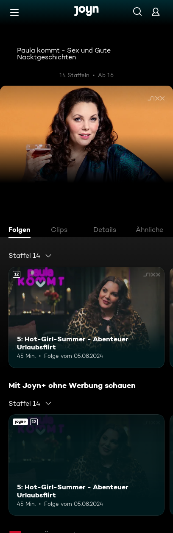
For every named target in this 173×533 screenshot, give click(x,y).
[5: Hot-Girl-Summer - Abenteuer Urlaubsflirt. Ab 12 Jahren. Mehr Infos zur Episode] (86, 317)
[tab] (21, 230)
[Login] (156, 11)
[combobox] (30, 255)
